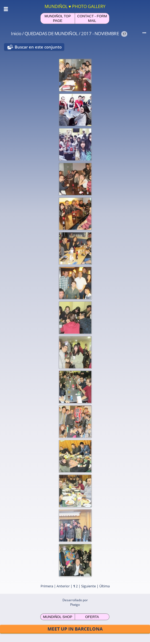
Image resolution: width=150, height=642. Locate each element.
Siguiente (88, 586)
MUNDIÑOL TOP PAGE (58, 18)
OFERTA (92, 617)
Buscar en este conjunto (38, 47)
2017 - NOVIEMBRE (100, 33)
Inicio (16, 33)
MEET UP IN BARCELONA (75, 629)
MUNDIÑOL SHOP (57, 617)
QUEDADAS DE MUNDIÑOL (51, 33)
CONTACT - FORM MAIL (92, 18)
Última (104, 586)
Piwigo (75, 604)
